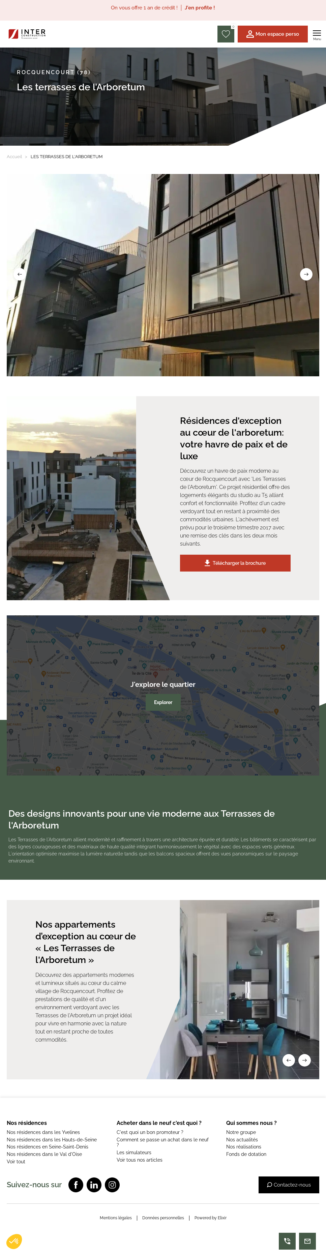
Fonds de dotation (246, 1154)
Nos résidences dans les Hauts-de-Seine (52, 1139)
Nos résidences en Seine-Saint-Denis (47, 1146)
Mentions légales (116, 1218)
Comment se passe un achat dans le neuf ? (163, 1142)
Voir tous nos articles (139, 1160)
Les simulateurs (134, 1152)
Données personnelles (163, 1218)
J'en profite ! (200, 8)
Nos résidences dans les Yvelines (43, 1132)
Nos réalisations (243, 1146)
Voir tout (16, 1161)
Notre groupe (241, 1132)
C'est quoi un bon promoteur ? (150, 1132)
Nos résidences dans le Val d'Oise (44, 1154)
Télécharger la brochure (235, 563)
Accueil (14, 156)
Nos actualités (242, 1139)
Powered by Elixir (211, 1218)
